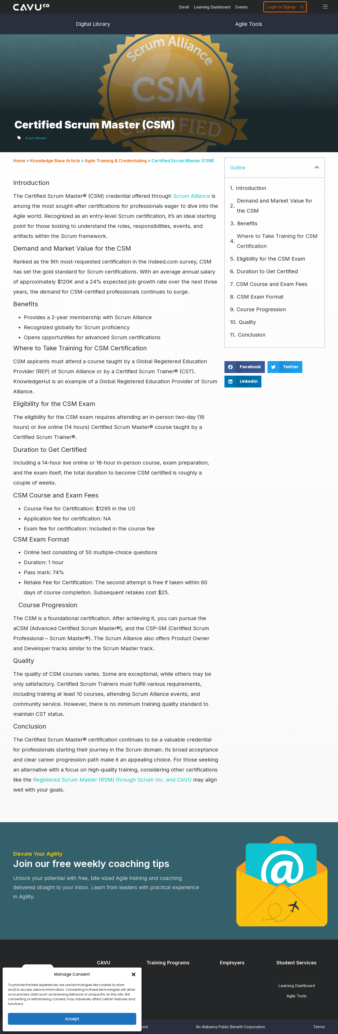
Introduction (251, 188)
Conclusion (251, 335)
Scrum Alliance (191, 196)
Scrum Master (35, 138)
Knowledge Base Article (55, 160)
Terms (319, 1026)
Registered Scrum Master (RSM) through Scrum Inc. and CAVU (112, 780)
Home (19, 160)
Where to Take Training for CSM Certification (277, 241)
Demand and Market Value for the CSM (274, 206)
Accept (72, 1019)
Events (241, 6)
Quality (247, 322)
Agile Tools (248, 24)
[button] (133, 974)
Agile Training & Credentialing (116, 160)
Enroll (184, 6)
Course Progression (261, 309)
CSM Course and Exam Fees (271, 284)
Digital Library (93, 24)
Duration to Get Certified (267, 271)
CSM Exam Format (260, 297)
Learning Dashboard (212, 6)
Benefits (247, 223)
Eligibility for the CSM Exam (271, 259)
